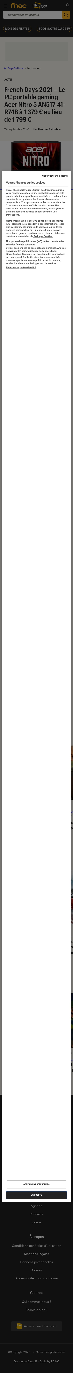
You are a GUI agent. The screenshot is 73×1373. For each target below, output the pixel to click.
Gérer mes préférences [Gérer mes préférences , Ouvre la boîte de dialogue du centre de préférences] (36, 1184)
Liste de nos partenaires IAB (21, 267)
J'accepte (36, 1195)
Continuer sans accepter (55, 175)
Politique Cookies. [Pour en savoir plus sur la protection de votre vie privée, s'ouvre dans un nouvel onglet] (43, 236)
